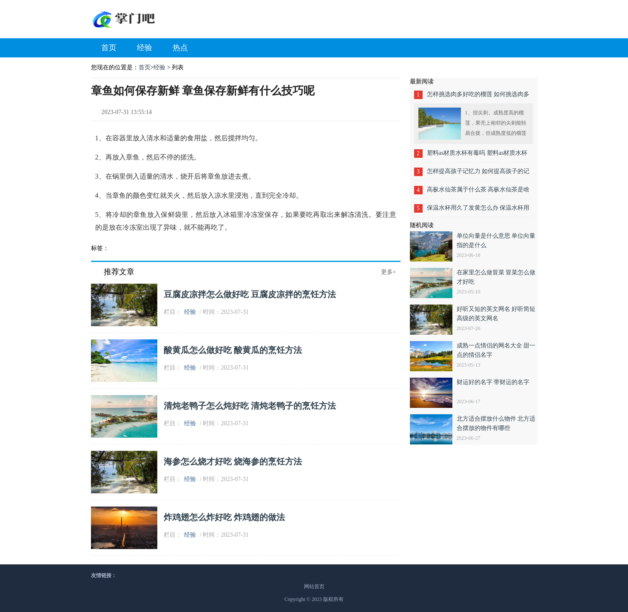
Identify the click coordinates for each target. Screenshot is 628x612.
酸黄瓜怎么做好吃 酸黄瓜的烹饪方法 (233, 350)
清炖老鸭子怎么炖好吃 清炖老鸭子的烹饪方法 (250, 405)
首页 (114, 48)
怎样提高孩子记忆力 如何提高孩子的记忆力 (478, 174)
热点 (185, 48)
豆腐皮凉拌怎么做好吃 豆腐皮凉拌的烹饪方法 (250, 294)
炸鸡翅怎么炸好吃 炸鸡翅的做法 (224, 517)
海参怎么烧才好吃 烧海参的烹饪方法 (233, 461)
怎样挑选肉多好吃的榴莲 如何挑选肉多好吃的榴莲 (478, 97)
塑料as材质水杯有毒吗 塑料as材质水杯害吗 (477, 156)
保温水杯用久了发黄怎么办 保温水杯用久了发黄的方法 (478, 211)
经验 (149, 48)
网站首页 (314, 586)
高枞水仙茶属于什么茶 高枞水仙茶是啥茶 (478, 192)
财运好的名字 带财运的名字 (493, 382)
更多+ (388, 272)
